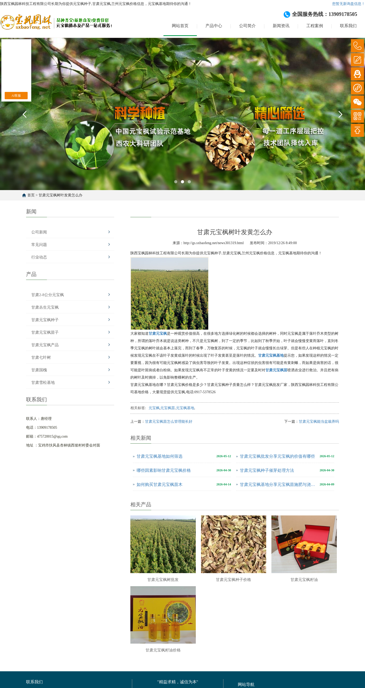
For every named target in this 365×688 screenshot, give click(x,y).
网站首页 (180, 25)
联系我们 (348, 25)
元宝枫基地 (185, 408)
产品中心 (213, 25)
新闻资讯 (281, 25)
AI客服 (16, 95)
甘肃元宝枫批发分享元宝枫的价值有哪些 (277, 456)
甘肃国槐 (39, 370)
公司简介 (247, 25)
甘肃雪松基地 (43, 382)
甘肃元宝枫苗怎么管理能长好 (168, 422)
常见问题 (39, 245)
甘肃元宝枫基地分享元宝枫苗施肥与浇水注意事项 (278, 484)
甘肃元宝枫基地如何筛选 (159, 456)
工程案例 (314, 25)
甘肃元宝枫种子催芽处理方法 (267, 470)
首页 (31, 195)
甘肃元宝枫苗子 (45, 332)
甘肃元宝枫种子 (45, 320)
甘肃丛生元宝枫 (45, 307)
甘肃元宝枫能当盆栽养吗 (319, 422)
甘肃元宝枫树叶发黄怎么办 (60, 195)
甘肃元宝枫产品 (45, 345)
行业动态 (39, 257)
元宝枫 (154, 408)
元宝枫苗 (167, 408)
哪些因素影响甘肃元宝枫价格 (164, 470)
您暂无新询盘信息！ (348, 4)
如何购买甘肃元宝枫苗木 (159, 484)
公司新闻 (39, 232)
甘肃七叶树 (41, 357)
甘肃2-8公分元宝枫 (47, 295)
